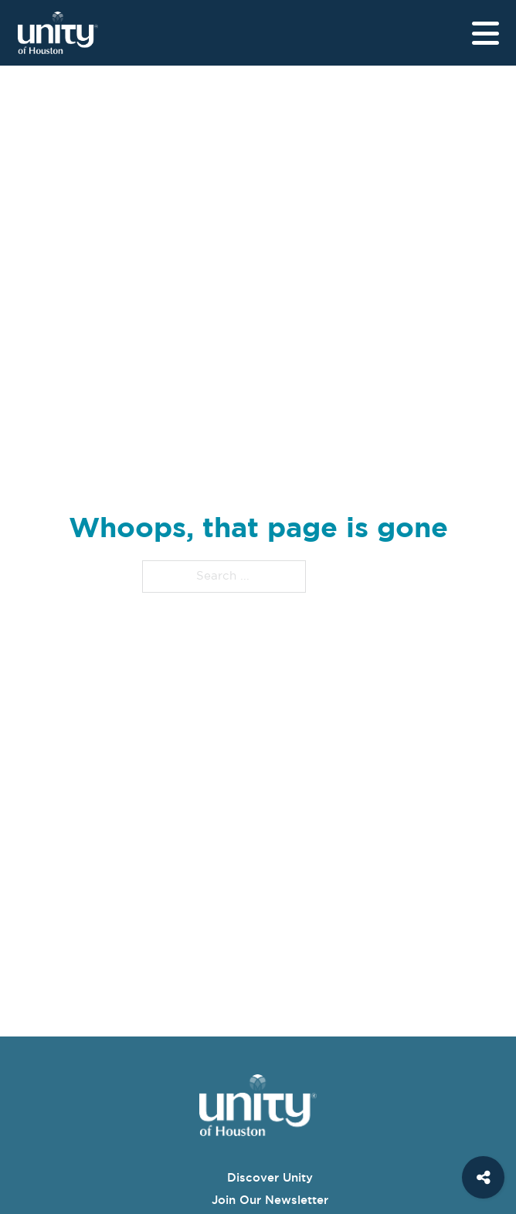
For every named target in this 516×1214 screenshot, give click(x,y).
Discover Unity (270, 1177)
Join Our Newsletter (270, 1199)
